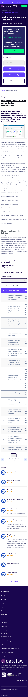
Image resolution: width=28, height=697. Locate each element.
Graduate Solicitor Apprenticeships (10, 648)
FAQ (2, 607)
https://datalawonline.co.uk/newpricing (16, 267)
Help (2, 692)
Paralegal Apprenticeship (7, 656)
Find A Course (8, 10)
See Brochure (14, 81)
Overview (3, 90)
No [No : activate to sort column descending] (3, 290)
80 (14, 460)
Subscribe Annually (14, 69)
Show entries (14, 455)
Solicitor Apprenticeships (7, 652)
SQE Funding (4, 644)
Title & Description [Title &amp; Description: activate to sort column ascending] (13, 290)
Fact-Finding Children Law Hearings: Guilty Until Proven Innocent (15, 297)
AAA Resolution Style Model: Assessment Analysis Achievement (14, 342)
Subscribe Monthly (14, 75)
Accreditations (4, 634)
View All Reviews (14, 581)
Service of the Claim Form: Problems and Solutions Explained (15, 411)
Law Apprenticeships (6, 641)
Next (25, 459)
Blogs (2, 603)
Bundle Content (9, 90)
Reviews (15, 90)
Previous (2, 459)
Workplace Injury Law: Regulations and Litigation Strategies (15, 402)
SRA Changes (4, 630)
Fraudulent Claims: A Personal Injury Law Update (14, 420)
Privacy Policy (4, 695)
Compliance (4, 626)
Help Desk (3, 599)
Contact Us (4, 611)
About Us (3, 595)
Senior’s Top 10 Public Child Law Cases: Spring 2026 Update (14, 333)
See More (14, 51)
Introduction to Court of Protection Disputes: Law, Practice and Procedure (15, 429)
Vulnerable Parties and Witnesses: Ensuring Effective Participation (14, 362)
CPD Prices (4, 622)
